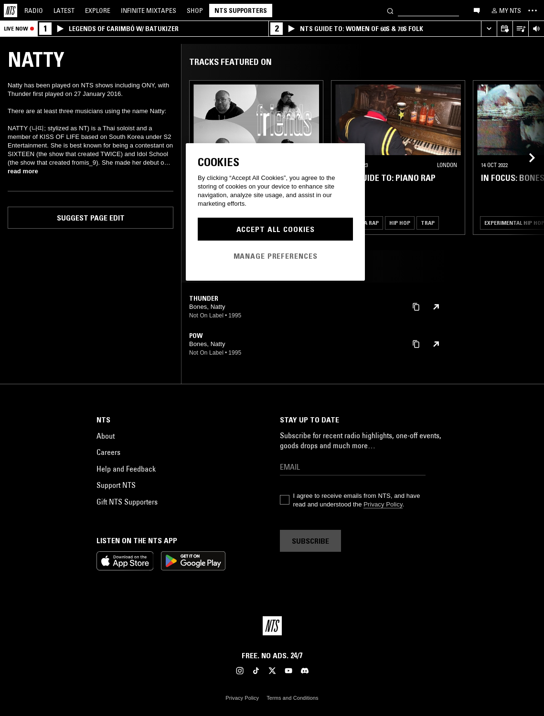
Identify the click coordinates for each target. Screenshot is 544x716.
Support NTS (116, 485)
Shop (195, 10)
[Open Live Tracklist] (520, 29)
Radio (33, 10)
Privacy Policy (382, 504)
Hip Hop (399, 222)
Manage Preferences (276, 256)
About (105, 436)
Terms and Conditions (292, 698)
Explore (97, 10)
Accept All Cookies (275, 229)
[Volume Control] (536, 29)
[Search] (390, 10)
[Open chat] (477, 10)
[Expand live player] (489, 29)
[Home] (10, 10)
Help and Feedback (126, 469)
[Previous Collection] (526, 157)
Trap (428, 222)
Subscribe (310, 541)
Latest (64, 10)
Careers (108, 452)
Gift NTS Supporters (127, 501)
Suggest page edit (91, 217)
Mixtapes (148, 10)
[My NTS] (505, 10)
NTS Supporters (240, 10)
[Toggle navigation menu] (532, 10)
